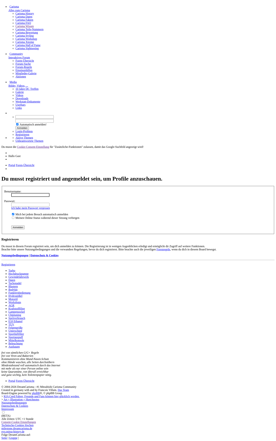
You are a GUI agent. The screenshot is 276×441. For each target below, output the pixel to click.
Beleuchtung (15, 343)
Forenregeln (163, 249)
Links (18, 107)
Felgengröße (15, 327)
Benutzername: (12, 191)
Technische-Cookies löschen (17, 425)
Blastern (13, 286)
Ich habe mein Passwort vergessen (30, 207)
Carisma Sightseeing (27, 48)
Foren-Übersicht (24, 60)
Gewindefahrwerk (18, 276)
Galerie (19, 92)
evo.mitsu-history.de (12, 431)
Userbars (20, 104)
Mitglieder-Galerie (26, 73)
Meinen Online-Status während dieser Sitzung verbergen (45, 217)
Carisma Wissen (24, 26)
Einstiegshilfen (23, 70)
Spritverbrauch (16, 318)
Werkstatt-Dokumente (27, 101)
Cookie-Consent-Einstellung (33, 146)
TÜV (11, 324)
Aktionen (20, 76)
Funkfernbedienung (19, 292)
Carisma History (24, 13)
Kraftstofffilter (16, 308)
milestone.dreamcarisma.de (16, 428)
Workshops (14, 302)
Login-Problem (24, 131)
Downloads (21, 98)
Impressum (7, 409)
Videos (19, 95)
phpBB (36, 393)
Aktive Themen (24, 137)
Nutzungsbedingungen (14, 255)
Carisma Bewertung (26, 32)
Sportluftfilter (16, 333)
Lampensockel (16, 311)
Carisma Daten (23, 16)
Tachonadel (14, 283)
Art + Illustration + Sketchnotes (21, 399)
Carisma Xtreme (24, 42)
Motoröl (13, 299)
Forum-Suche (23, 63)
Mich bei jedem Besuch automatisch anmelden (40, 214)
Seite (4, 437)
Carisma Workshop (26, 38)
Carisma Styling (24, 35)
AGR (11, 305)
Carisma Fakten (24, 19)
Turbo (11, 270)
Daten (11, 280)
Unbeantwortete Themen (29, 140)
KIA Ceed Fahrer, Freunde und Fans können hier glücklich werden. (42, 396)
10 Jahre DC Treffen (27, 88)
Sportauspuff (15, 337)
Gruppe (13, 437)
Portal (11, 165)
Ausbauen (14, 346)
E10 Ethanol (15, 321)
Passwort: (9, 201)
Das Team (63, 389)
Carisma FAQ (23, 22)
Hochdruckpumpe (18, 273)
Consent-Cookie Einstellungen (18, 422)
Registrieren (22, 134)
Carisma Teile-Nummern (29, 29)
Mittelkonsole (16, 340)
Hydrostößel (15, 295)
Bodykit (13, 289)
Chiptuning (14, 314)
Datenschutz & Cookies (44, 255)
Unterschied (15, 330)
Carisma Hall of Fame (27, 45)
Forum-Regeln (23, 67)
